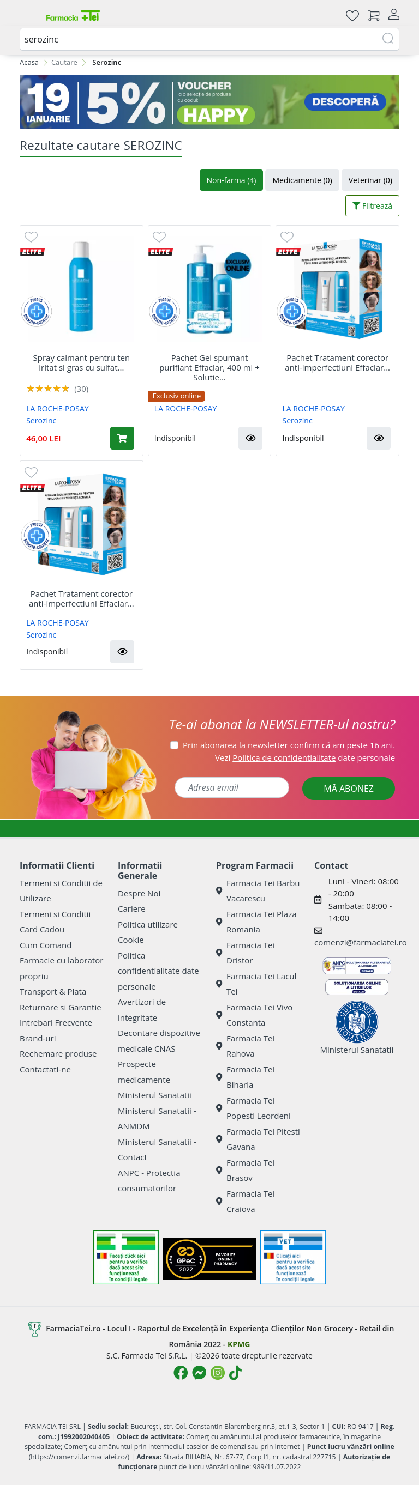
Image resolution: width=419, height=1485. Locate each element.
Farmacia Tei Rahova (245, 1046)
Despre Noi (139, 893)
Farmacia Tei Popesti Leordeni (253, 1108)
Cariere (132, 908)
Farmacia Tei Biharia (245, 1077)
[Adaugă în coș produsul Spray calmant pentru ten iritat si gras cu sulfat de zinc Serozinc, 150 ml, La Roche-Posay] (122, 438)
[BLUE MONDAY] (209, 102)
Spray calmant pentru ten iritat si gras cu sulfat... (81, 362)
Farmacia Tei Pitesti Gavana (258, 1139)
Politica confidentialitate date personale (158, 971)
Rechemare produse (58, 1053)
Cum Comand (46, 945)
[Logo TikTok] (235, 1373)
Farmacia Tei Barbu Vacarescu (258, 890)
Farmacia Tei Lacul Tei (256, 984)
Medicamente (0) (302, 180)
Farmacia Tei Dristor (245, 953)
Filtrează (372, 206)
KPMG (239, 1344)
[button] (250, 438)
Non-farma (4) (231, 180)
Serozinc (41, 420)
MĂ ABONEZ (349, 789)
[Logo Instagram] (218, 1373)
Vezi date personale (305, 757)
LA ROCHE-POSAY (57, 408)
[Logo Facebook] (180, 1373)
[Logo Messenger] (199, 1373)
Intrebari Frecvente (56, 1022)
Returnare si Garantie (60, 1007)
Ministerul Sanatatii (154, 1094)
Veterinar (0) (370, 180)
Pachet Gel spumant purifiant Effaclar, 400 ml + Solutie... (209, 367)
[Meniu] (28, 15)
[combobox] (209, 39)
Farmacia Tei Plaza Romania (256, 921)
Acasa (29, 62)
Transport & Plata (53, 991)
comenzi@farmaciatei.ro (360, 942)
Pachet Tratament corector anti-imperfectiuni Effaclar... (337, 362)
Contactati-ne (45, 1069)
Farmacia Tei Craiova (245, 1201)
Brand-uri (38, 1038)
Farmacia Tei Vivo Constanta (254, 1015)
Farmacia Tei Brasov (245, 1170)
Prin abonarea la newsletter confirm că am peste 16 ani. (289, 745)
